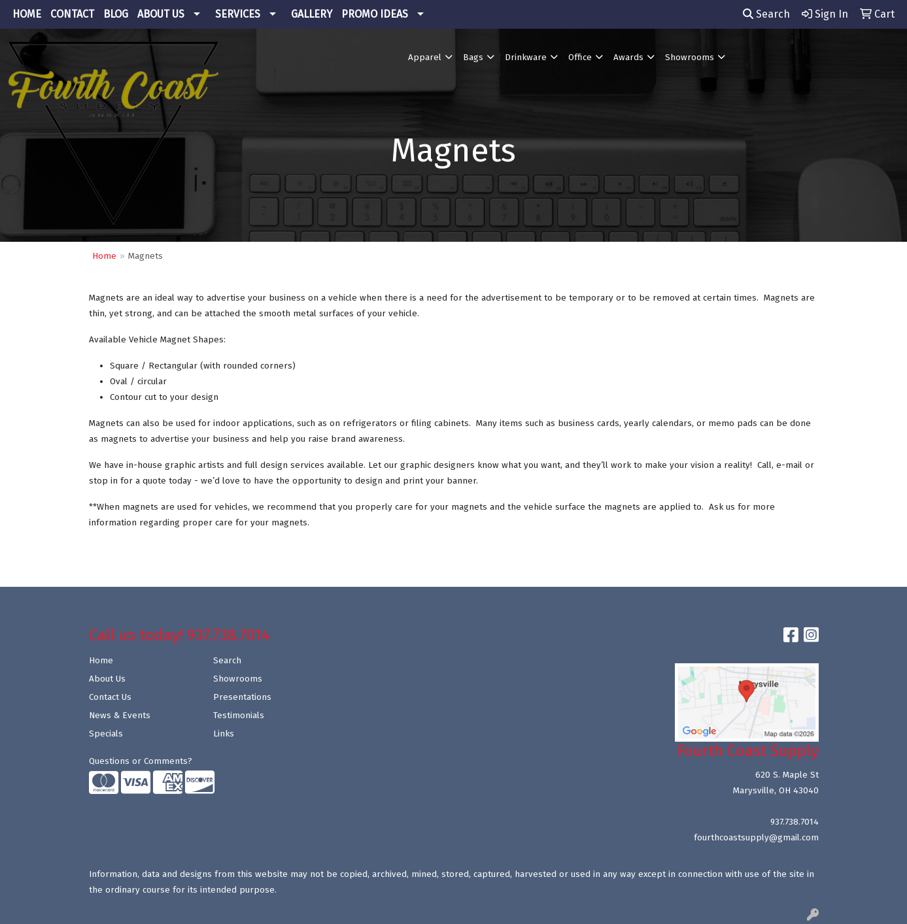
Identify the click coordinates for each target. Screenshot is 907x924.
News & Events (119, 715)
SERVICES (237, 14)
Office (580, 57)
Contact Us (110, 697)
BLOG (115, 14)
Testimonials (238, 715)
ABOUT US (160, 14)
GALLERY (311, 14)
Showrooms (689, 57)
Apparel (424, 57)
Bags (473, 57)
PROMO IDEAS (374, 14)
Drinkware (526, 57)
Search (766, 14)
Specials (106, 734)
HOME (26, 14)
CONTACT (72, 14)
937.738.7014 (794, 822)
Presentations (242, 697)
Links (223, 734)
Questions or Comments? (140, 761)
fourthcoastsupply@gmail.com (756, 838)
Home (104, 256)
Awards (628, 57)
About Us (107, 679)
